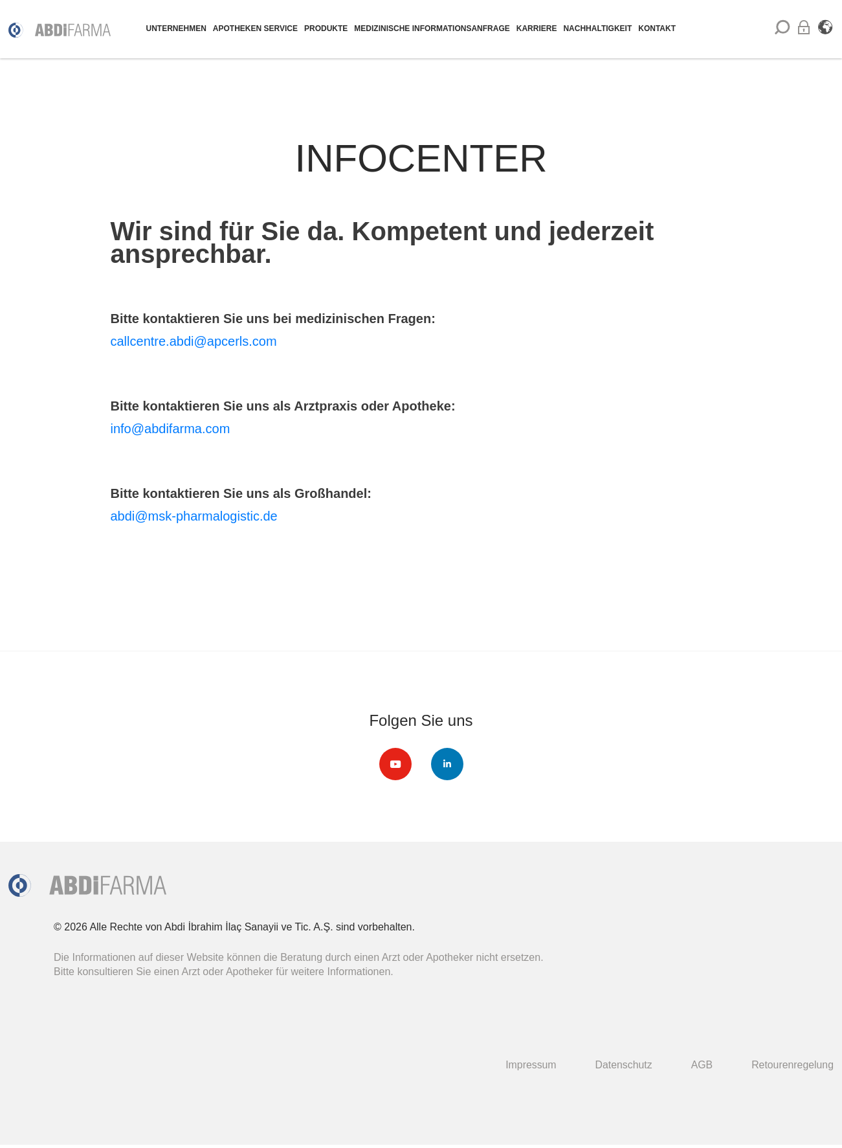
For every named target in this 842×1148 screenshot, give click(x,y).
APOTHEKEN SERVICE (255, 28)
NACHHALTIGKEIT (597, 28)
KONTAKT (657, 28)
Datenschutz (622, 1064)
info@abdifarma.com (170, 429)
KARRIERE (536, 28)
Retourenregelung (792, 1064)
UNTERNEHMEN (176, 28)
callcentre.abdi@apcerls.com (194, 341)
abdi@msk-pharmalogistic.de (194, 516)
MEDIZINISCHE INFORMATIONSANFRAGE (431, 28)
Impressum (529, 1064)
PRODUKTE (326, 28)
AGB (701, 1064)
